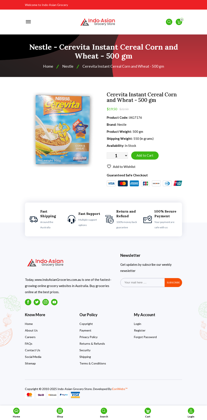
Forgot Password (145, 338)
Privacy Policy (88, 338)
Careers (30, 338)
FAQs (28, 344)
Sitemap (30, 364)
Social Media (33, 357)
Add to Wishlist (121, 167)
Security (85, 351)
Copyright (86, 324)
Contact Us (32, 351)
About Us (31, 331)
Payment (85, 331)
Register (139, 331)
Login (137, 324)
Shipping (85, 357)
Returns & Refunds (92, 344)
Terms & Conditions (92, 364)
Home (48, 67)
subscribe (173, 283)
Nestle (67, 67)
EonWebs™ (119, 389)
